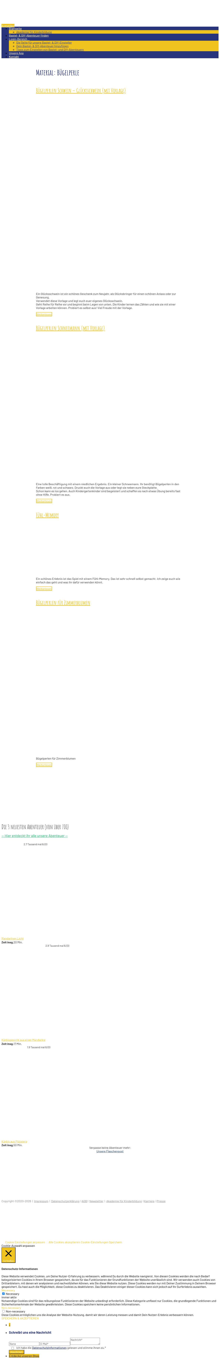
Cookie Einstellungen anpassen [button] (25, 1242)
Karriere (149, 1201)
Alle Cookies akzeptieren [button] (64, 1242)
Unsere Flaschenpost (109, 1151)
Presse (161, 1201)
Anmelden (7, 25)
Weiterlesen (44, 314)
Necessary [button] (8, 1290)
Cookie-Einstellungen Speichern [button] (101, 1242)
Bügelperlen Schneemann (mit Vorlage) (70, 328)
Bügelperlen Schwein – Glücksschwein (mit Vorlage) (81, 90)
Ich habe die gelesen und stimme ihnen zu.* (61, 1347)
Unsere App (16, 53)
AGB (84, 1201)
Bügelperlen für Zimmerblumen (63, 602)
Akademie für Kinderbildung (34, 32)
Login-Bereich (19, 39)
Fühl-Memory (47, 515)
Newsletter (96, 1201)
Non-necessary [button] (11, 1307)
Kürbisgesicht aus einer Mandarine (23, 1040)
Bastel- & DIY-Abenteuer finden (29, 35)
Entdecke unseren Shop (24, 1356)
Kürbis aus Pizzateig (14, 1141)
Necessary (12, 1293)
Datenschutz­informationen (49, 1347)
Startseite (15, 28)
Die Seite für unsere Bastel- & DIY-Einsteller (44, 42)
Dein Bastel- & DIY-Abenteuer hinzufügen (42, 46)
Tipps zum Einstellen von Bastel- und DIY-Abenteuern (50, 49)
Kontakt (14, 56)
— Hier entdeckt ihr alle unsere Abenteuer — (34, 836)
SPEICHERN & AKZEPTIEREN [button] (20, 1318)
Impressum (41, 1201)
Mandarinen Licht (12, 938)
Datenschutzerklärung (65, 1201)
